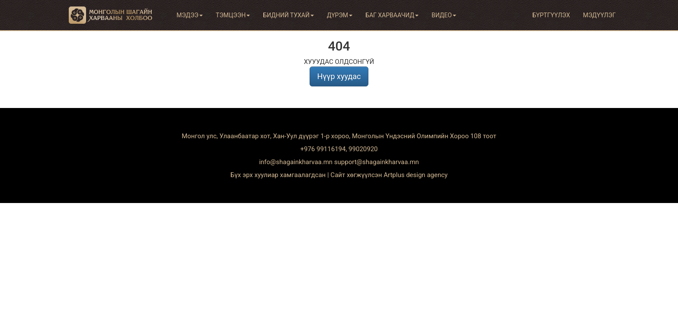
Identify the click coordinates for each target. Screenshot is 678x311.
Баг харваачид (392, 15)
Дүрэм (339, 15)
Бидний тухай (288, 15)
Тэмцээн (233, 15)
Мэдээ (189, 15)
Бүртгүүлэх (551, 15)
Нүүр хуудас (339, 76)
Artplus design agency (416, 175)
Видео (444, 15)
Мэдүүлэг (599, 15)
